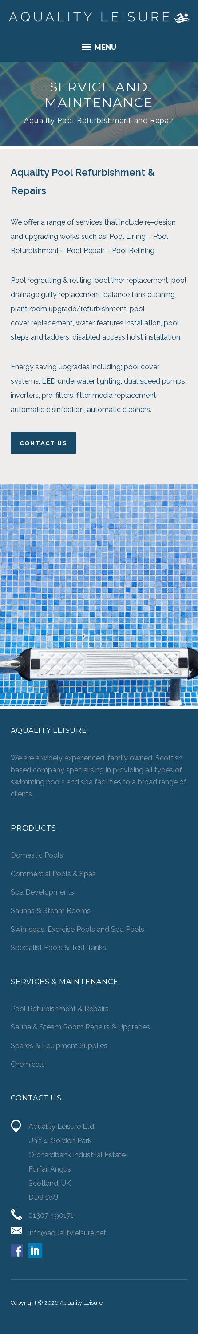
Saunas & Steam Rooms (51, 910)
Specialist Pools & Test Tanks (58, 947)
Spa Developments (42, 892)
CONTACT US (43, 443)
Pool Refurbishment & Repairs (60, 1009)
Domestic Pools (37, 855)
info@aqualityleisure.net (67, 1233)
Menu (99, 46)
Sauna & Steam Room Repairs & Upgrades (80, 1027)
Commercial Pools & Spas (53, 874)
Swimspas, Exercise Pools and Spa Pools (77, 929)
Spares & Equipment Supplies (59, 1045)
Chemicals (28, 1064)
